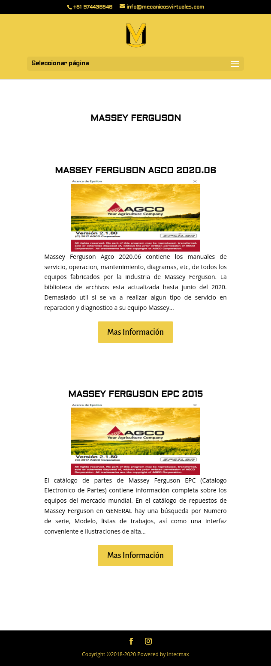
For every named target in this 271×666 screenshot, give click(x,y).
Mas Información (135, 332)
